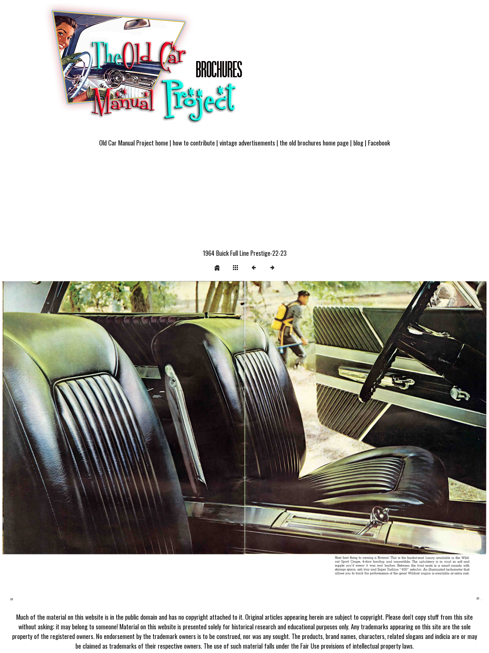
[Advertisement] (244, 201)
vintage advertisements (247, 142)
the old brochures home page (314, 142)
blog (358, 142)
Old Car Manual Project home (133, 142)
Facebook (379, 142)
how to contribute (194, 142)
